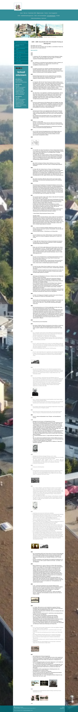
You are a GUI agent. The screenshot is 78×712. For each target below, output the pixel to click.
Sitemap (21, 707)
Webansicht (62, 708)
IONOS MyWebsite (27, 710)
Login (63, 707)
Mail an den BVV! (34, 50)
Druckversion (17, 707)
